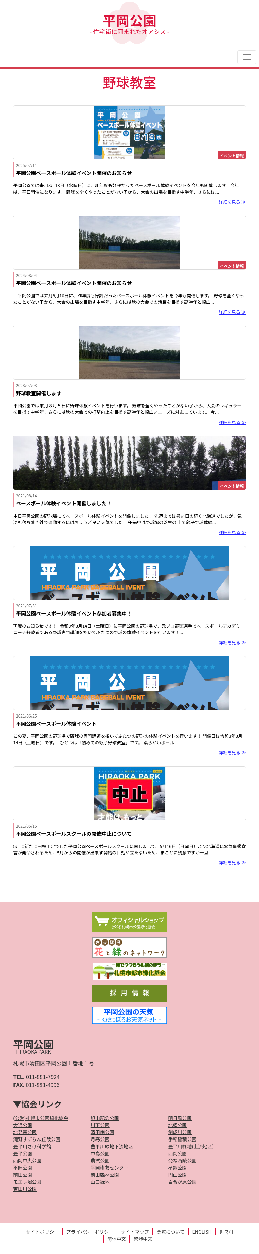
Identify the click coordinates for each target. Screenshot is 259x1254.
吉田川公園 (25, 1188)
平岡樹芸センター (109, 1167)
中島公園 (100, 1153)
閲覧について (170, 1231)
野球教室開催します (38, 393)
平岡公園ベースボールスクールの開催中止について (74, 833)
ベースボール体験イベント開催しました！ (64, 503)
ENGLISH (202, 1231)
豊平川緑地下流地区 (112, 1146)
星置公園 (177, 1167)
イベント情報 (232, 155)
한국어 (226, 1231)
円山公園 (177, 1174)
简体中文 (116, 1238)
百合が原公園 (182, 1181)
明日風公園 (180, 1117)
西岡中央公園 (27, 1160)
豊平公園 (22, 1153)
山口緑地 (100, 1181)
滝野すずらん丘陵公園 (36, 1139)
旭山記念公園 (105, 1117)
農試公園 (100, 1160)
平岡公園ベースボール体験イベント (56, 723)
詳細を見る (229, 202)
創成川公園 (180, 1132)
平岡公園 (129, 22)
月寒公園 (100, 1139)
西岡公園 (177, 1153)
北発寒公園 (25, 1132)
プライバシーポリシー (89, 1231)
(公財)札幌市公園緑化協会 (40, 1117)
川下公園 (100, 1125)
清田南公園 (102, 1132)
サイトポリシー (42, 1231)
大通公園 (22, 1125)
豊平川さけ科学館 (32, 1146)
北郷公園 (177, 1125)
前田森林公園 (105, 1174)
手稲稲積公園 (182, 1139)
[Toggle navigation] (246, 57)
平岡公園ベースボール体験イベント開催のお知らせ (74, 172)
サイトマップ (135, 1231)
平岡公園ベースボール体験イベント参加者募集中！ (74, 613)
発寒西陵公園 (182, 1160)
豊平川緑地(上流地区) (191, 1146)
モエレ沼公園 (27, 1181)
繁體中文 (143, 1238)
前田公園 (22, 1174)
